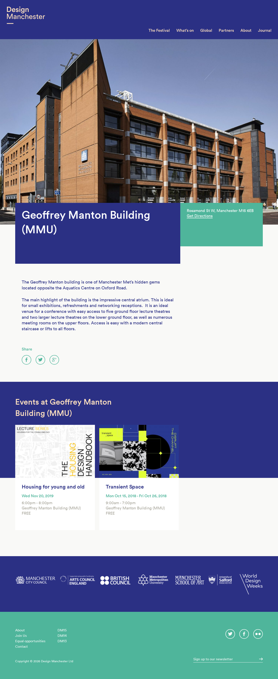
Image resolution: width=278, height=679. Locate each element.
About (246, 30)
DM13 (62, 641)
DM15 (62, 630)
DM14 (62, 635)
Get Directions (200, 215)
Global (206, 30)
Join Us (21, 635)
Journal (264, 30)
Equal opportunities (30, 641)
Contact (21, 646)
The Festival (159, 30)
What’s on (185, 30)
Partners (226, 30)
